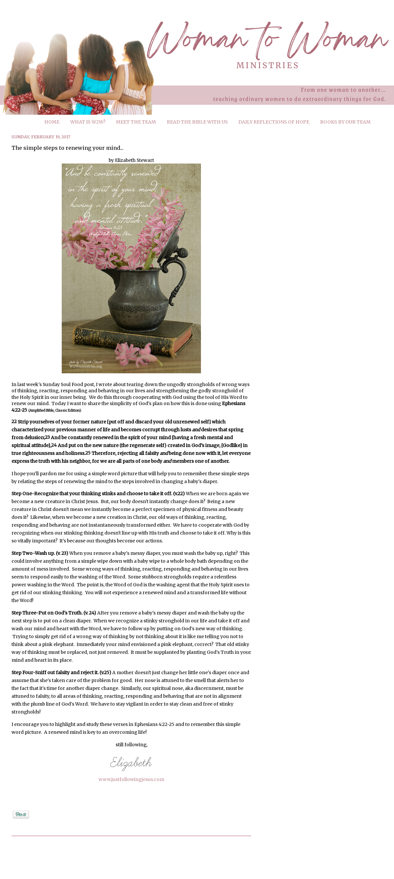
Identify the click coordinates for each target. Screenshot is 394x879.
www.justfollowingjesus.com (131, 779)
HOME (51, 122)
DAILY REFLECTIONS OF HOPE (273, 122)
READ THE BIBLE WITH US (197, 122)
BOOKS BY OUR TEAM (345, 122)
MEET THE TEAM (136, 122)
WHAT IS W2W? (87, 122)
